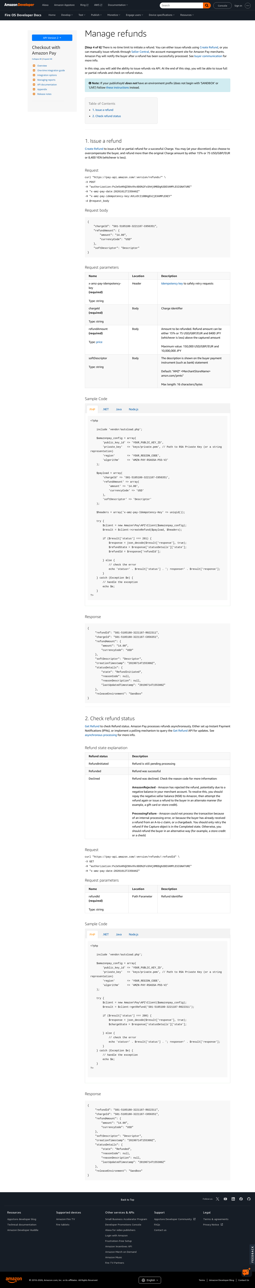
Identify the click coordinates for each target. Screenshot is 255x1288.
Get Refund (92, 726)
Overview (42, 65)
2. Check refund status (106, 116)
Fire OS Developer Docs (23, 15)
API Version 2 (51, 37)
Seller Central (140, 51)
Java (119, 409)
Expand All (47, 59)
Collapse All (37, 59)
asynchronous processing (101, 735)
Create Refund (209, 47)
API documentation (47, 84)
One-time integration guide (51, 70)
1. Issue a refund (102, 110)
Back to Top (127, 1199)
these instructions (117, 87)
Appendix (42, 89)
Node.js (133, 409)
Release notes (44, 94)
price (99, 342)
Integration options (47, 75)
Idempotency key (172, 283)
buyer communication (208, 56)
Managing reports (46, 79)
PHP (92, 409)
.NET (106, 409)
